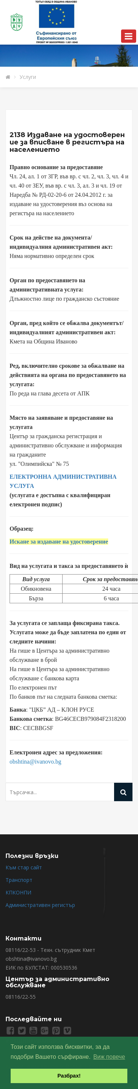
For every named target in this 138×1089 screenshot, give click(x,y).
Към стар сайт (24, 867)
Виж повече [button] (109, 1057)
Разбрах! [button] (69, 1076)
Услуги (28, 76)
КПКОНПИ (18, 892)
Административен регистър (40, 904)
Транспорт (19, 879)
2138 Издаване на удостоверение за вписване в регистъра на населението (67, 142)
